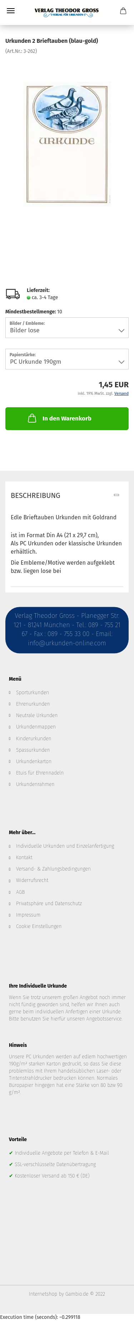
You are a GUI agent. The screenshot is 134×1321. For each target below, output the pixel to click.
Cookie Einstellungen (39, 926)
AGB (20, 892)
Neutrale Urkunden (37, 715)
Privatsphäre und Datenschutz (49, 904)
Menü (11, 10)
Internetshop (43, 1294)
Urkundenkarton (33, 761)
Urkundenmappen (36, 727)
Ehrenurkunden (33, 704)
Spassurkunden (33, 750)
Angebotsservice (104, 1019)
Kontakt (24, 857)
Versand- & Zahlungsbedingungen (53, 869)
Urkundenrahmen (35, 784)
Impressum (28, 915)
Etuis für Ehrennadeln (40, 773)
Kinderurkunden (33, 739)
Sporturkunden (32, 693)
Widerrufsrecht (32, 880)
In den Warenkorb (58, 418)
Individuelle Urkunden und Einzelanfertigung (65, 846)
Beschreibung (35, 495)
